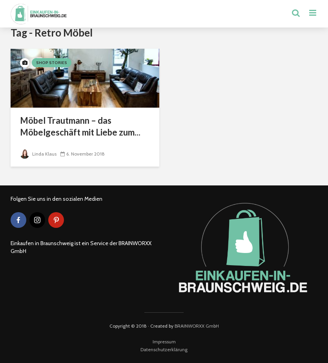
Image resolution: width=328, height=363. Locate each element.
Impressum (164, 342)
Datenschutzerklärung (164, 349)
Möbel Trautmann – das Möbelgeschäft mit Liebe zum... (80, 126)
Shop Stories (51, 62)
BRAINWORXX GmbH (197, 326)
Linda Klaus (38, 154)
